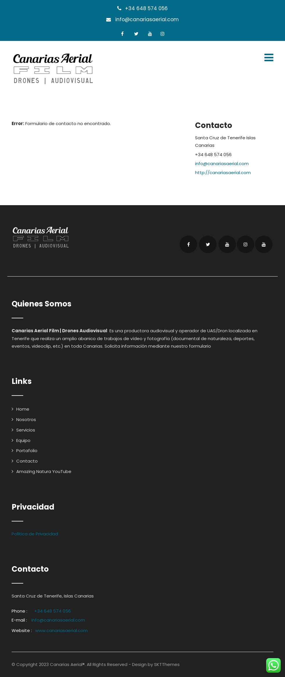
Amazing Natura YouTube (43, 471)
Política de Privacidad (35, 534)
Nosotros (26, 419)
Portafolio (26, 450)
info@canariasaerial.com (147, 19)
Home (22, 409)
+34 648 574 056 (146, 8)
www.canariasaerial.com (61, 630)
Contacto (27, 461)
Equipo (23, 440)
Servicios (25, 430)
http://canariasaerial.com (223, 172)
